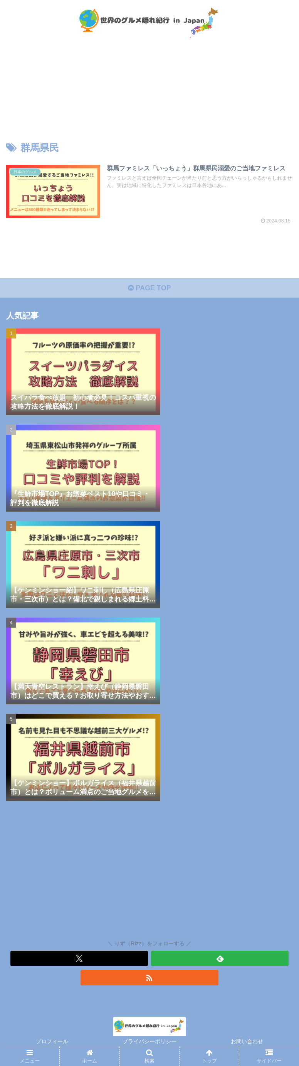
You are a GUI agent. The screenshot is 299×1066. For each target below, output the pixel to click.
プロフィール (52, 1041)
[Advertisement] (149, 872)
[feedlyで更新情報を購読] (220, 958)
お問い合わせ (247, 1041)
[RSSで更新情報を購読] (149, 977)
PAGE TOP (149, 288)
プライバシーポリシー (149, 1041)
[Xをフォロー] (79, 958)
